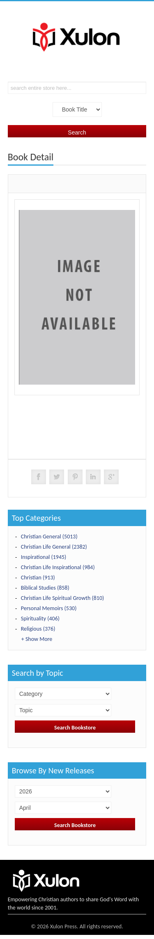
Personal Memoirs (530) (49, 608)
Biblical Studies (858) (45, 587)
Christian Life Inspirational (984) (58, 567)
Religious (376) (38, 628)
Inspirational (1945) (44, 557)
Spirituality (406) (40, 618)
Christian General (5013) (49, 536)
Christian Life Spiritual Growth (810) (62, 598)
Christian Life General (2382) (54, 546)
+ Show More (36, 639)
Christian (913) (38, 577)
